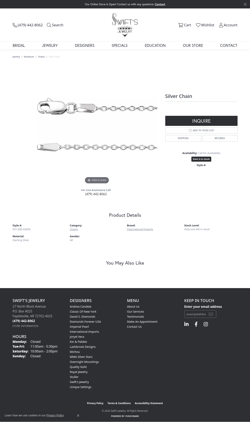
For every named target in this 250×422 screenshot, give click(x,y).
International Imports (140, 229)
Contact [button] (160, 4)
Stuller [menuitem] (74, 377)
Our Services (135, 311)
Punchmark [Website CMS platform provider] (132, 416)
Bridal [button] (19, 45)
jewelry (16, 56)
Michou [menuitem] (75, 352)
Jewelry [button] (50, 45)
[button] (55, 25)
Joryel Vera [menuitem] (77, 337)
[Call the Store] (24, 321)
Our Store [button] (193, 45)
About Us (133, 306)
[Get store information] (26, 326)
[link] (28, 25)
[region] (97, 124)
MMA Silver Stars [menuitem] (81, 357)
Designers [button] (84, 45)
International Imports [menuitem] (84, 332)
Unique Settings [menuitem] (80, 387)
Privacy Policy (95, 403)
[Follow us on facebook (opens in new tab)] (196, 324)
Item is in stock (201, 158)
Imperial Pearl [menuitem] (79, 327)
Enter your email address (203, 307)
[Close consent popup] (78, 415)
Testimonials (135, 316)
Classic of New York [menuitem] (83, 311)
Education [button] (155, 45)
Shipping (183, 138)
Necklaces (29, 56)
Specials (120, 45)
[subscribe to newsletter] (211, 314)
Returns (220, 138)
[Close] (245, 4)
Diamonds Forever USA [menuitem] (85, 321)
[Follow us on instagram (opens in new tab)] (206, 324)
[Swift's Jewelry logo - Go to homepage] (125, 24)
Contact (228, 45)
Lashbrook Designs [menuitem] (83, 347)
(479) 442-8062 (96, 194)
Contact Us (134, 327)
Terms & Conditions (119, 403)
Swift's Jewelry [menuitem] (79, 382)
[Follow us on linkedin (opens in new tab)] (186, 324)
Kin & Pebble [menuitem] (78, 342)
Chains (41, 56)
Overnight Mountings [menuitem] (84, 362)
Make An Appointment (142, 321)
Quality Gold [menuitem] (78, 367)
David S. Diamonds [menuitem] (82, 316)
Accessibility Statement (149, 403)
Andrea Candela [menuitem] (80, 306)
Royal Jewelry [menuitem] (79, 372)
